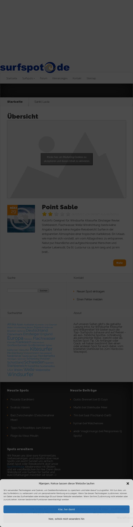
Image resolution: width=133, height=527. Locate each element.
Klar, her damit (66, 509)
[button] (128, 483)
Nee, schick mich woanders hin (67, 518)
